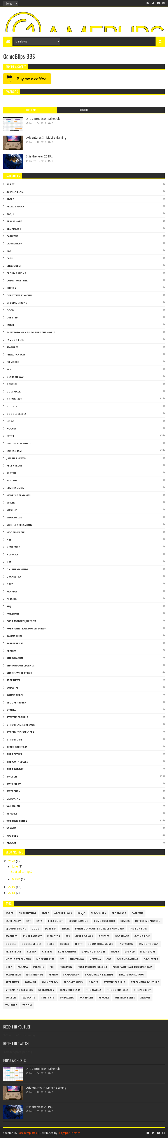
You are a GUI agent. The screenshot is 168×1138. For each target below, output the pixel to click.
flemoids (13, 362)
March (16, 879)
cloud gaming (16, 273)
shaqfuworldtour (19, 673)
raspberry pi (15, 643)
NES (9, 539)
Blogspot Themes (69, 1132)
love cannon (15, 488)
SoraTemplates (27, 1132)
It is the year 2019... (40, 156)
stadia (11, 710)
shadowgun (15, 658)
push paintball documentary (27, 628)
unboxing (14, 798)
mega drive (14, 517)
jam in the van (16, 458)
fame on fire (15, 340)
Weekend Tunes (17, 821)
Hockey (11, 428)
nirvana (12, 554)
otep (10, 584)
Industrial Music (19, 443)
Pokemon (13, 613)
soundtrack (15, 695)
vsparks (12, 813)
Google (12, 406)
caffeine (12, 236)
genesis (12, 384)
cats (10, 258)
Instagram (14, 451)
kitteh (11, 473)
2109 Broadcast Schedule (43, 118)
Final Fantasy (16, 354)
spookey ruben (16, 702)
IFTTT (10, 436)
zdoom (11, 843)
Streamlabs (14, 739)
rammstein (14, 636)
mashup (12, 510)
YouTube (12, 835)
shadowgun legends (21, 665)
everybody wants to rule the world (31, 332)
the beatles (14, 754)
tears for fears (17, 747)
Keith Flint (15, 465)
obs (9, 562)
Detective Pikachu (19, 295)
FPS (9, 369)
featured (13, 347)
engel (10, 325)
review (11, 650)
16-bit (11, 184)
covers (11, 288)
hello (10, 421)
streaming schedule (21, 724)
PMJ (9, 606)
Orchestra (14, 576)
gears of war (15, 377)
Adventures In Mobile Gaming (46, 137)
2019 (12, 887)
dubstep (12, 317)
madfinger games (19, 495)
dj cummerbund (17, 303)
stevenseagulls (17, 717)
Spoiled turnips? (22, 871)
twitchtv (13, 791)
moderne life (15, 532)
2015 (12, 892)
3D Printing (15, 192)
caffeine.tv (14, 243)
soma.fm (12, 687)
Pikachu (12, 599)
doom (10, 310)
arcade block (15, 206)
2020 (12, 861)
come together (17, 280)
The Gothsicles (17, 761)
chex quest (14, 266)
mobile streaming (19, 525)
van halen (13, 806)
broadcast (14, 229)
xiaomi (11, 828)
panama (12, 591)
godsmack (14, 391)
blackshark (14, 221)
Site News (13, 680)
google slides (16, 414)
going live (14, 399)
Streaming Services (20, 732)
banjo (10, 214)
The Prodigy (15, 769)
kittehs (12, 480)
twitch (12, 776)
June (15, 866)
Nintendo (14, 547)
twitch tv (14, 784)
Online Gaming (17, 569)
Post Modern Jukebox (21, 621)
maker (11, 502)
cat (9, 251)
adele (10, 199)
